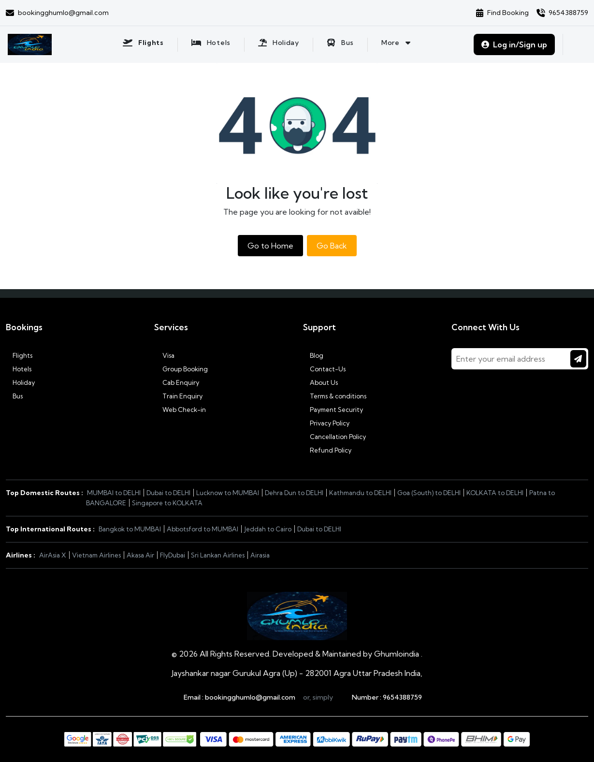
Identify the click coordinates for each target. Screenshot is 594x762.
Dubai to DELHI (168, 493)
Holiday (20, 382)
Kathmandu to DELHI (360, 493)
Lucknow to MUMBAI (227, 493)
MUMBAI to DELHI (114, 493)
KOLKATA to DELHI (494, 493)
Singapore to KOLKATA (167, 503)
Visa (164, 355)
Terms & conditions (334, 396)
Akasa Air (140, 555)
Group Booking (181, 369)
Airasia (260, 555)
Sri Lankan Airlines (218, 555)
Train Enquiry (178, 396)
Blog (313, 355)
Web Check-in (180, 409)
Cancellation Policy (334, 436)
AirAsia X (52, 555)
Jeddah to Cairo (267, 529)
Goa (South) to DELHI (429, 493)
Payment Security (333, 409)
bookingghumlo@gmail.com (250, 697)
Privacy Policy (326, 423)
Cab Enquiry (176, 382)
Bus (14, 396)
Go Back (332, 245)
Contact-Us (324, 369)
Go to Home (270, 245)
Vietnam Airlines (96, 555)
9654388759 (402, 697)
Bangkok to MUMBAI (130, 529)
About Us (320, 382)
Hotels (18, 369)
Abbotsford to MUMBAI (202, 529)
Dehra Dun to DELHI (294, 493)
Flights (19, 355)
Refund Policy (327, 450)
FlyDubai (172, 555)
